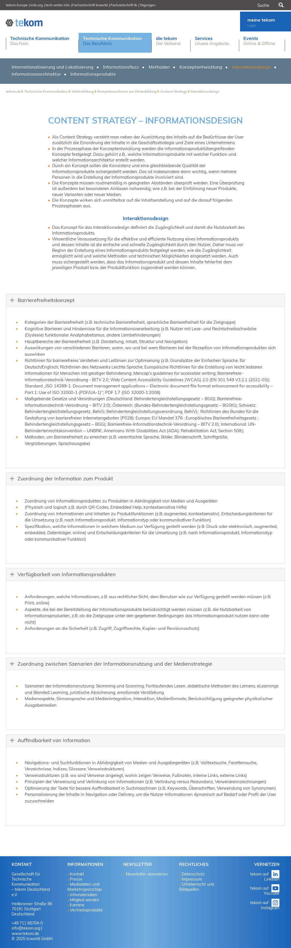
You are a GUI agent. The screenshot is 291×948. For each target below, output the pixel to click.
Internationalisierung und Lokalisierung (52, 67)
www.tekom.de (25, 933)
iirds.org (36, 5)
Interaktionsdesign (251, 67)
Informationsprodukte (93, 74)
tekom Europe (17, 5)
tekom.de (13, 91)
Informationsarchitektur (36, 74)
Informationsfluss (121, 67)
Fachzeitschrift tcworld (90, 5)
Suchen (280, 5)
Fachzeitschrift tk (123, 5)
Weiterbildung (83, 91)
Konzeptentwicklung (200, 67)
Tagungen (147, 5)
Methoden (159, 67)
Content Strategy (174, 91)
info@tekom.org (26, 928)
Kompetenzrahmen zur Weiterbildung (127, 91)
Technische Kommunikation (46, 91)
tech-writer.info (58, 5)
